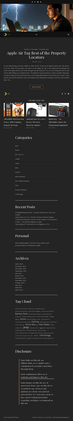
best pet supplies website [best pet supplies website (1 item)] (35, 314)
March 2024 (19, 290)
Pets (16, 185)
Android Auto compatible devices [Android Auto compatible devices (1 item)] (36, 308)
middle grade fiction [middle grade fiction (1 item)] (20, 330)
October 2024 (20, 283)
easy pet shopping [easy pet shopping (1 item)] (31, 319)
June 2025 (18, 273)
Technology (44, 49)
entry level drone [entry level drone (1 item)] (45, 319)
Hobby (17, 159)
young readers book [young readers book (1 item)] (49, 338)
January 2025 (19, 276)
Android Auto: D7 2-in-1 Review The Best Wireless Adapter (35, 122)
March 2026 (19, 264)
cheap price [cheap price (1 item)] (18, 316)
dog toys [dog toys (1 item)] (17, 319)
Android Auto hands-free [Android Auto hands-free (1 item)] (21, 311)
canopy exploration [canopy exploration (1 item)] (47, 314)
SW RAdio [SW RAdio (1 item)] (36, 335)
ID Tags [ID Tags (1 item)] (52, 324)
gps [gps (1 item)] (37, 324)
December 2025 (20, 266)
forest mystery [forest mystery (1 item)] (53, 322)
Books (17, 150)
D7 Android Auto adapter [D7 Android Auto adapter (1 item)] (42, 316)
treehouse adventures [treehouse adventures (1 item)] (20, 338)
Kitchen (17, 172)
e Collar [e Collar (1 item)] (38, 319)
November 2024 (20, 280)
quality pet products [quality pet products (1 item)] (48, 333)
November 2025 (20, 269)
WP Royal (15, 417)
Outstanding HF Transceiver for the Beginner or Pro (32, 224)
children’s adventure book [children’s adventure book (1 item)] (28, 316)
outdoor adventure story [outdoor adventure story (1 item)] (21, 333)
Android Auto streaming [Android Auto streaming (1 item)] (47, 311)
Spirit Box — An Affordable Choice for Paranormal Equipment (58, 122)
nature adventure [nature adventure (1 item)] (42, 330)
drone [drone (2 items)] (23, 319)
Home (17, 163)
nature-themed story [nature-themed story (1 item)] (31, 330)
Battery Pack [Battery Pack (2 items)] (21, 314)
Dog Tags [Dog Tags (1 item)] (52, 316)
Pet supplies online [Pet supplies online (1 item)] (33, 333)
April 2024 (18, 287)
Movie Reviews (20, 177)
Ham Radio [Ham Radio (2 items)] (44, 324)
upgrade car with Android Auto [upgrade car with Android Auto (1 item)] (35, 338)
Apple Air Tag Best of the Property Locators (36, 55)
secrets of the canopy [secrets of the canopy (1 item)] (20, 335)
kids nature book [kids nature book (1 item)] (34, 328)
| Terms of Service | (37, 417)
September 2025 (20, 271)
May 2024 (18, 285)
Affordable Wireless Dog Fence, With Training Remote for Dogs (14, 122)
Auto (16, 146)
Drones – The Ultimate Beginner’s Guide (28, 222)
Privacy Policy (48, 417)
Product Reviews (31, 49)
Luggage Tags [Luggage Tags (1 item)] (42, 328)
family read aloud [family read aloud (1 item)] (44, 322)
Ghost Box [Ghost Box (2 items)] (31, 324)
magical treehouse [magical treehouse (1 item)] (50, 328)
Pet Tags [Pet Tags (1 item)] (40, 333)
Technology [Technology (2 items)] (45, 335)
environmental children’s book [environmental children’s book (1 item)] (23, 322)
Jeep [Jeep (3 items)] (26, 327)
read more (36, 87)
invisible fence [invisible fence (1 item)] (18, 328)
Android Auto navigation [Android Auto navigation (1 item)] (35, 311)
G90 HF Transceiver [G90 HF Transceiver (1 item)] (20, 324)
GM (8, 94)
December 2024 (20, 278)
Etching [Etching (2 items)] (35, 322)
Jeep (16, 168)
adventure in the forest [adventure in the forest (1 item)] (21, 308)
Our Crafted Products (22, 181)
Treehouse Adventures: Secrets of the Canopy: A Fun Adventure (36, 219)
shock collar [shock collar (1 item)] (30, 335)
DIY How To (19, 154)
